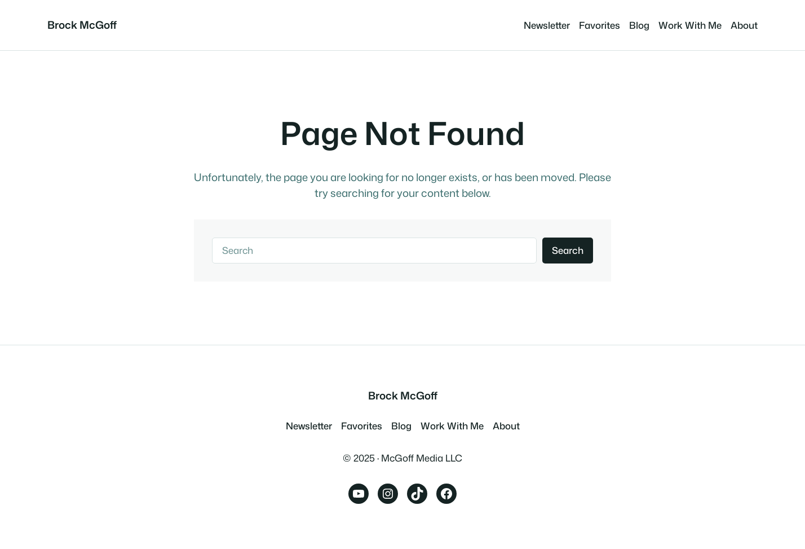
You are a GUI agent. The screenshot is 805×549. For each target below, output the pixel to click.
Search (567, 250)
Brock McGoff (82, 24)
